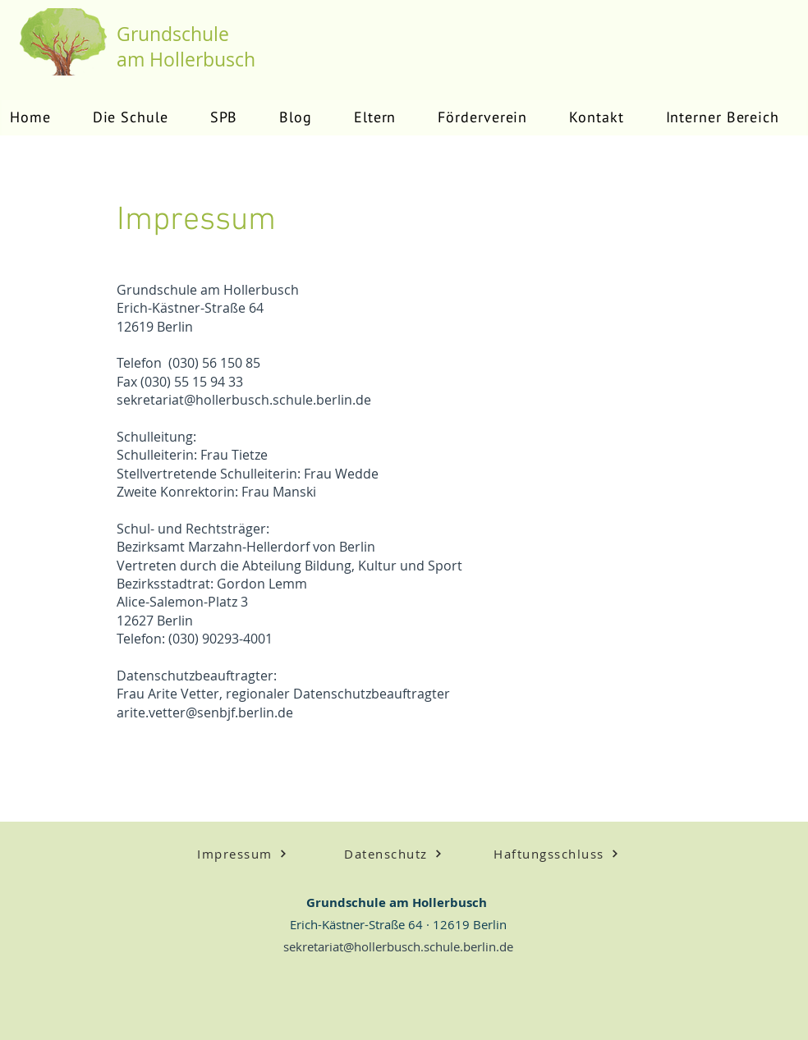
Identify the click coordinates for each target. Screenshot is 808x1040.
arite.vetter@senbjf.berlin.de (205, 712)
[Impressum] (242, 853)
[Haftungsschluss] (556, 853)
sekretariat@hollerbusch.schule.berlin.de (244, 400)
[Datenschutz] (393, 853)
